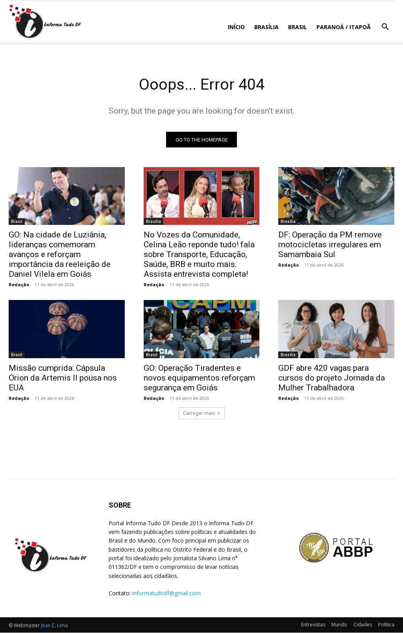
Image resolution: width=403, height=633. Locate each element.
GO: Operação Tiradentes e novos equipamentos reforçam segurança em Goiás (199, 378)
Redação (19, 285)
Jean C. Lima (54, 625)
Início (236, 27)
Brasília (266, 27)
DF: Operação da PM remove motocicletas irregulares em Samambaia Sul (330, 244)
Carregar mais (201, 413)
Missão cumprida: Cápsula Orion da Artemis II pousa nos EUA (63, 378)
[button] (384, 27)
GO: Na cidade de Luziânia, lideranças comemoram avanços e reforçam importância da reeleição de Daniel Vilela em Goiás (60, 254)
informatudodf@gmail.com (166, 593)
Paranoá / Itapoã (343, 27)
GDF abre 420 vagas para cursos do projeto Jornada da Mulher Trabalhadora (331, 378)
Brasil (297, 27)
